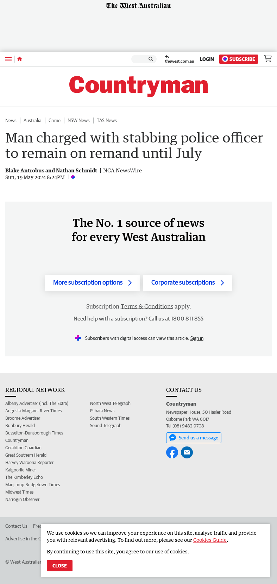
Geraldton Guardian (23, 447)
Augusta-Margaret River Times (33, 410)
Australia (33, 120)
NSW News (79, 120)
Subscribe (238, 59)
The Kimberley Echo (24, 477)
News (11, 120)
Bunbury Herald (20, 425)
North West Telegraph (110, 403)
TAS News (107, 120)
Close (59, 566)
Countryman (17, 440)
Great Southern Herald (25, 455)
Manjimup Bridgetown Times (32, 484)
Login (207, 59)
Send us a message (193, 437)
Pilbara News (102, 410)
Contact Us (16, 526)
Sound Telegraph (105, 425)
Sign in (196, 338)
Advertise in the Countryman (34, 538)
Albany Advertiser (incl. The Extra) (36, 403)
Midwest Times (19, 492)
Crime (55, 120)
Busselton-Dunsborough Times (34, 433)
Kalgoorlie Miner (20, 469)
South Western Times (110, 418)
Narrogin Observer (22, 499)
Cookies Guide (210, 540)
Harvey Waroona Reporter (29, 462)
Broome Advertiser (22, 418)
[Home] (19, 59)
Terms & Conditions (147, 306)
